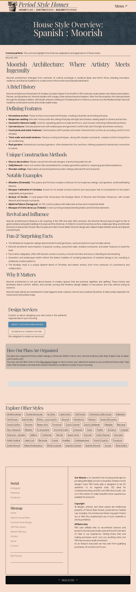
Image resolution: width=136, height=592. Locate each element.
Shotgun (28, 424)
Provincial (56, 424)
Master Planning (18, 531)
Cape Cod (29, 440)
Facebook (15, 497)
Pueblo (100, 429)
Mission (92, 419)
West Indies (121, 445)
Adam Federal (13, 440)
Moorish (65, 419)
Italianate (120, 414)
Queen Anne (73, 434)
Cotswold (77, 429)
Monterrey (79, 419)
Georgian (118, 434)
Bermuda (42, 440)
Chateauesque (81, 440)
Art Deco (111, 429)
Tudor (89, 429)
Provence (117, 440)
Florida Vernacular (34, 414)
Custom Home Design (21, 522)
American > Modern (16, 434)
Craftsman (46, 434)
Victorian (87, 434)
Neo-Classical (13, 429)
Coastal (124, 429)
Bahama (28, 429)
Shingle (59, 434)
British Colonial (54, 445)
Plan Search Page (48, 361)
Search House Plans (20, 517)
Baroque (121, 424)
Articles (14, 536)
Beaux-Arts (42, 424)
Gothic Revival (103, 434)
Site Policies (16, 556)
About (13, 541)
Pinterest (15, 493)
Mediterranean (14, 414)
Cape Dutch (65, 414)
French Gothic (13, 424)
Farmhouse (12, 419)
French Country (100, 440)
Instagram (15, 488)
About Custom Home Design (27, 324)
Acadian (66, 440)
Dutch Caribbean (92, 424)
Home (13, 513)
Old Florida (80, 414)
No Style (51, 414)
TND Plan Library (18, 527)
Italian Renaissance (33, 445)
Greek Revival (13, 445)
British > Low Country (47, 419)
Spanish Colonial (73, 445)
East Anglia (27, 419)
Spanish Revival (92, 445)
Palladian (108, 424)
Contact (14, 546)
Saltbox (33, 434)
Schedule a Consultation (27, 331)
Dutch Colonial (73, 424)
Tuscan (107, 445)
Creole (54, 440)
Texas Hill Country (108, 419)
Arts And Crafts (61, 429)
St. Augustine (43, 429)
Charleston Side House (100, 414)
